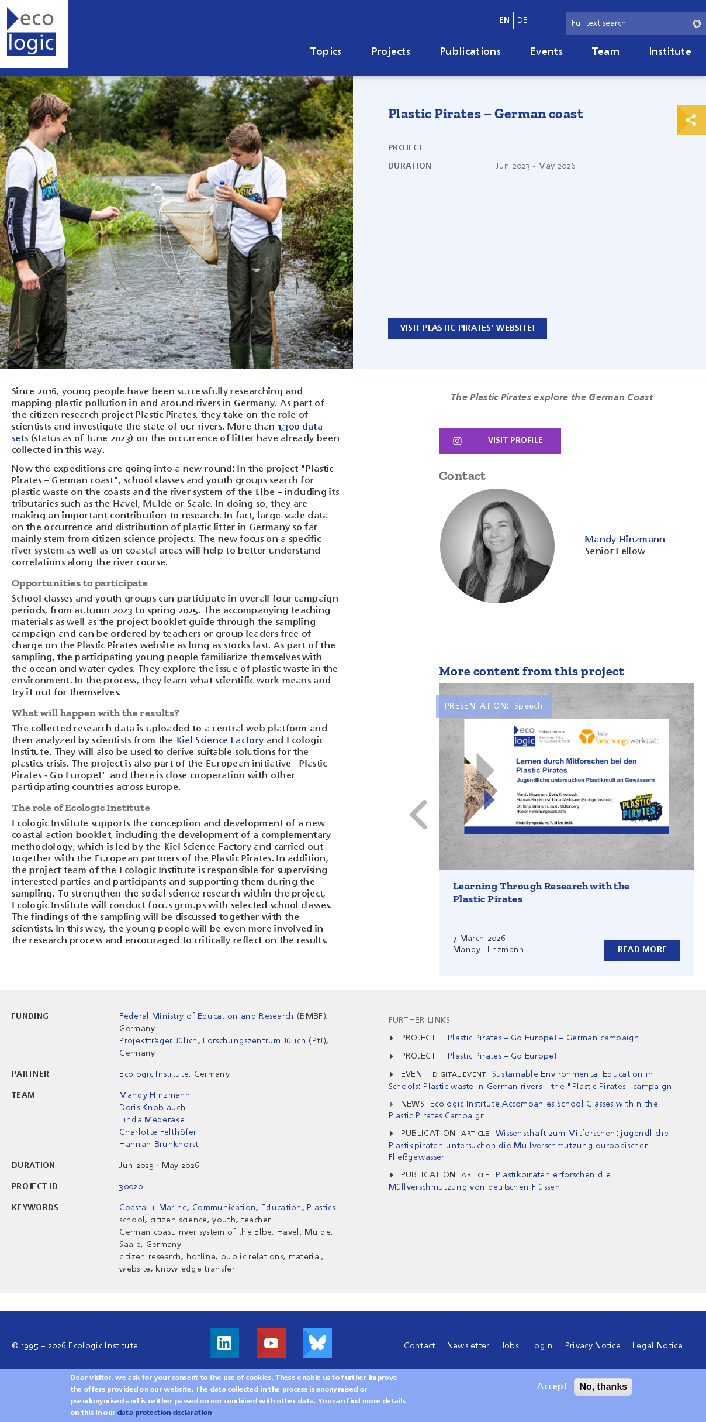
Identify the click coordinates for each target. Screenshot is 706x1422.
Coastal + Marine (153, 1207)
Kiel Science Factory (220, 741)
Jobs (509, 1345)
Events (546, 52)
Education (281, 1207)
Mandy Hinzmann (155, 1095)
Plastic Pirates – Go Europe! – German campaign (544, 1037)
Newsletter (468, 1345)
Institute (670, 52)
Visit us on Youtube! (271, 1342)
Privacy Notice (593, 1345)
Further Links (420, 1020)
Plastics (321, 1207)
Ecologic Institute (154, 1074)
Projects (391, 52)
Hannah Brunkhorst (158, 1144)
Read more (642, 949)
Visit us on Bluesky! (317, 1342)
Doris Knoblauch (152, 1107)
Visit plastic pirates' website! (469, 328)
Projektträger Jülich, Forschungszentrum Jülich (212, 1040)
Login (541, 1345)
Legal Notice (657, 1345)
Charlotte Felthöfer (157, 1132)
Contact (419, 1345)
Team (606, 52)
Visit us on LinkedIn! (224, 1342)
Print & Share (691, 120)
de (522, 20)
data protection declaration (164, 1413)
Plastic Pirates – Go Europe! (502, 1056)
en (504, 20)
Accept (552, 1387)
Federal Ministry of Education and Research (206, 1016)
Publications (470, 52)
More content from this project (531, 670)
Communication (224, 1207)
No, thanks (603, 1387)
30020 (131, 1186)
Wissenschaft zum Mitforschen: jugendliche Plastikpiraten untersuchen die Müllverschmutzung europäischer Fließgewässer (529, 1145)
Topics (326, 52)
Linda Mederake (152, 1119)
